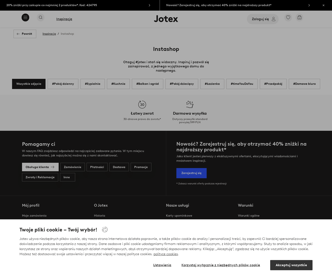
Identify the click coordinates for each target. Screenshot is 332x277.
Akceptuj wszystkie (291, 265)
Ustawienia (162, 265)
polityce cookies (166, 254)
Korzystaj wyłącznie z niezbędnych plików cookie (220, 265)
